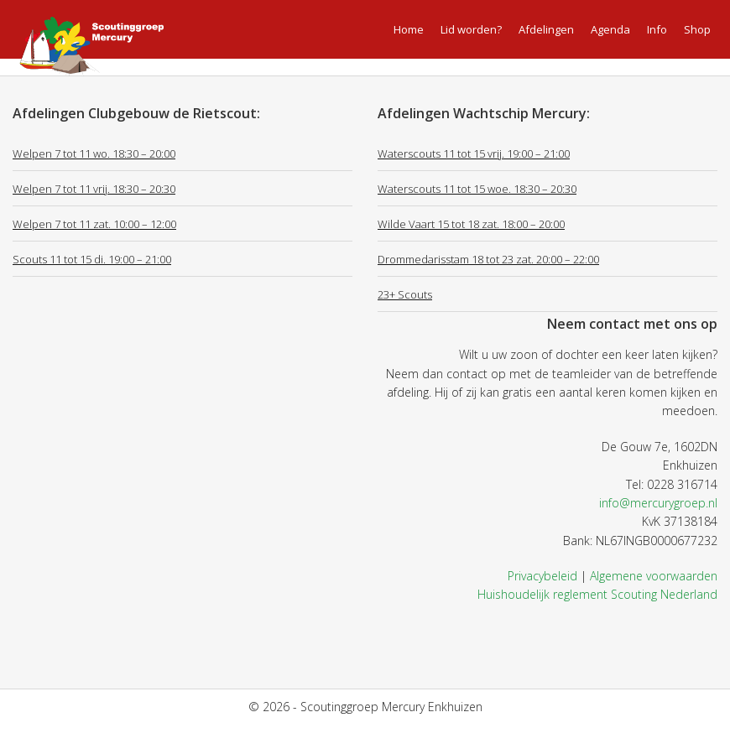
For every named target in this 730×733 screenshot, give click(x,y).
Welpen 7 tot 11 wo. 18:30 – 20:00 (94, 153)
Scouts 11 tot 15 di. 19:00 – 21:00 (92, 259)
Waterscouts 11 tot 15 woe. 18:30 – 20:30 (477, 188)
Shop (697, 29)
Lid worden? (471, 29)
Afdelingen (546, 29)
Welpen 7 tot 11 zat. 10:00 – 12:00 (94, 223)
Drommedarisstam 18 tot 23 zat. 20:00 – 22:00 (488, 259)
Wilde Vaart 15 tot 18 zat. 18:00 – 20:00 (471, 223)
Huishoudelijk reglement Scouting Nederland (597, 594)
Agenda (610, 29)
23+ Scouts (405, 294)
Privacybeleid (542, 576)
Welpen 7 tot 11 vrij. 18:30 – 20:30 (94, 188)
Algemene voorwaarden (653, 576)
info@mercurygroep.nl (658, 503)
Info (657, 29)
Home (409, 29)
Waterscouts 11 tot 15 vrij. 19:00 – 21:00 (474, 153)
